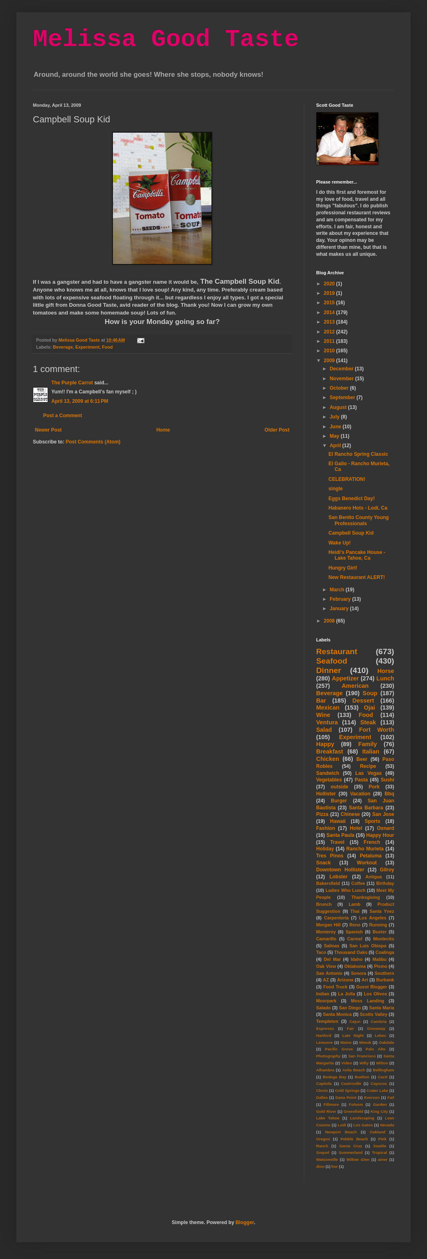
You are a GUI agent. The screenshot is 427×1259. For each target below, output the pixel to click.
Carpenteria (336, 917)
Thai (354, 911)
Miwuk (365, 1042)
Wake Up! (339, 543)
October (340, 388)
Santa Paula (340, 835)
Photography (328, 1056)
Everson (372, 1097)
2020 (330, 284)
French (372, 842)
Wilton (382, 1063)
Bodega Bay (334, 1077)
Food (107, 347)
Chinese (350, 814)
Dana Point (345, 1097)
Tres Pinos (330, 856)
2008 (330, 621)
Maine (345, 1042)
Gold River (326, 1111)
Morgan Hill (328, 924)
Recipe (368, 766)
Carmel (355, 938)
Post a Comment (62, 415)
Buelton (362, 1077)
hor (334, 1166)
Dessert (363, 700)
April (336, 445)
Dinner (328, 670)
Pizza (322, 814)
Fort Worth (376, 729)
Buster (379, 931)
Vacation (360, 794)
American (355, 685)
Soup (370, 693)
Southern (384, 973)
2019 (330, 293)
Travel (337, 842)
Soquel (322, 1152)
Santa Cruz (351, 1146)
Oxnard (385, 828)
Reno (354, 924)
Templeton (327, 1021)
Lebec (380, 1035)
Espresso (325, 1028)
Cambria (378, 1021)
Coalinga (384, 952)
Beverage (63, 347)
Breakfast (329, 751)
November (342, 378)
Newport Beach (341, 1132)
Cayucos (379, 1083)
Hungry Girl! (342, 568)
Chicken (327, 759)
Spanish (354, 931)
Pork (374, 787)
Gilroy (387, 870)
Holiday (325, 849)
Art (365, 979)
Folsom (356, 1104)
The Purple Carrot (72, 383)
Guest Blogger (371, 986)
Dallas (322, 1097)
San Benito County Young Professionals (358, 520)
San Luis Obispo (367, 945)
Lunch (385, 678)
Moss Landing (367, 1000)
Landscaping (362, 1118)
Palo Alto (376, 1049)
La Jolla (346, 993)
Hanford (323, 1035)
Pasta (361, 780)
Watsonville (327, 1159)
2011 (330, 341)
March (338, 590)
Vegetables (329, 780)
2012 (330, 332)
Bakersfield (328, 883)
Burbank (385, 979)
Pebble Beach (354, 1139)
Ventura (327, 722)
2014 (330, 312)
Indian (322, 993)
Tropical (379, 1152)
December (342, 369)
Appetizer (345, 678)
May (335, 436)
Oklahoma (355, 966)
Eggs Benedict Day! (351, 498)
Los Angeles (372, 917)
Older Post (276, 430)
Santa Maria (381, 1007)
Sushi (387, 780)
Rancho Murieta (364, 849)
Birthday (385, 883)
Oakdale (386, 1042)
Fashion (325, 828)
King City (379, 1111)
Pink (382, 1139)
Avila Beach (353, 1070)
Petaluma (370, 856)
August (339, 407)
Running (378, 924)
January (340, 608)
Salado (323, 1007)
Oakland (377, 1132)
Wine (323, 715)
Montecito (383, 938)
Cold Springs (347, 1090)
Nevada (387, 1125)
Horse (385, 671)
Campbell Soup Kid (351, 533)
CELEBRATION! (346, 479)
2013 (330, 322)
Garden (380, 1104)
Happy (325, 744)
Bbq (389, 794)
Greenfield (353, 1111)
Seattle (379, 1146)
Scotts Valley (373, 1014)
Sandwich (327, 773)
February (341, 599)
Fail (391, 1097)
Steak (368, 722)
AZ (326, 979)
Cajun (354, 1021)
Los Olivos (375, 993)
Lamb (354, 904)
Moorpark (326, 1000)
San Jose (383, 814)
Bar (321, 700)
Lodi (342, 1125)
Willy (363, 1063)
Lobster (338, 877)
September (343, 397)
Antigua (373, 876)
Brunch (324, 904)
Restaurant (336, 651)
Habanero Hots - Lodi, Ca (357, 508)
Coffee (358, 883)
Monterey (326, 931)
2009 (330, 360)
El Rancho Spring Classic (358, 454)
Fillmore (331, 1104)
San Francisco (362, 1056)
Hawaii (338, 821)
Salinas (332, 945)
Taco (321, 952)
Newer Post (48, 430)
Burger (339, 801)
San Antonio (329, 973)
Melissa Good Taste (166, 39)
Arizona (345, 979)
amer (383, 1159)
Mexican (328, 707)
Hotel (356, 828)
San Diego (350, 1007)
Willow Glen (358, 1159)
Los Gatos (363, 1125)
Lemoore (324, 1042)
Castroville (351, 1083)
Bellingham (383, 1070)
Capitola (324, 1083)
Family (367, 744)
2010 (330, 351)
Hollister (326, 794)
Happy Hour (380, 835)
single (335, 489)
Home (163, 430)
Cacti (382, 1077)
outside (340, 787)
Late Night (353, 1035)
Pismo (380, 966)
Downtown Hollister (340, 870)
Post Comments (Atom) (93, 442)
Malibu (379, 959)
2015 (330, 303)
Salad (324, 729)
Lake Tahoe (328, 1118)
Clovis (322, 1090)
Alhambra (325, 1070)
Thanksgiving (365, 897)
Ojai (369, 707)
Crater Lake (377, 1090)
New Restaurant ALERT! (356, 577)
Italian (370, 751)
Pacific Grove (339, 1049)
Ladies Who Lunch (345, 890)
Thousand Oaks (350, 952)
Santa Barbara (366, 808)
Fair (350, 1028)
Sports (372, 821)
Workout (366, 863)
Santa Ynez (382, 911)
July (335, 417)
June (336, 427)
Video (346, 1063)
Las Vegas (368, 773)
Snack (323, 863)
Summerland (351, 1152)
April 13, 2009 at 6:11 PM (79, 401)
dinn (320, 1166)
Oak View (326, 966)
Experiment (87, 347)
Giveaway (376, 1028)
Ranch (322, 1146)
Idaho (357, 959)
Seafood (331, 661)
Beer (361, 759)
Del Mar (332, 959)
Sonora (358, 973)
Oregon (323, 1139)
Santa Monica (337, 1014)
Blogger (245, 1222)
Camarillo (326, 938)
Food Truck (335, 986)
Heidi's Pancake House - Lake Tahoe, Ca (356, 555)
